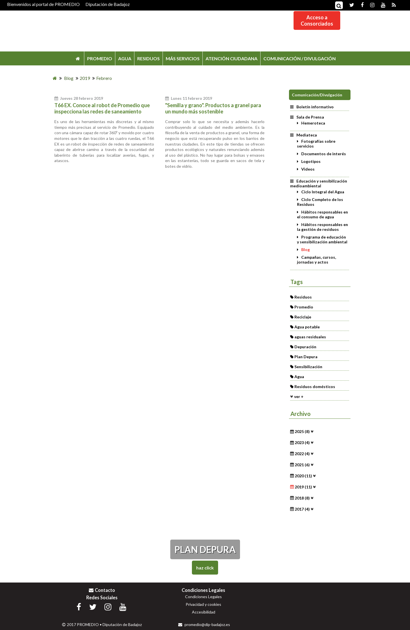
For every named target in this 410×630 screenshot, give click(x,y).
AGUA (124, 58)
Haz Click (205, 567)
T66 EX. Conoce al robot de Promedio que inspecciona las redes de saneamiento (102, 108)
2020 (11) (303, 475)
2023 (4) (302, 442)
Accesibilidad (203, 612)
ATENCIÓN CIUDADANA (231, 58)
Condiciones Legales (203, 596)
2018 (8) (302, 498)
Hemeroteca (313, 123)
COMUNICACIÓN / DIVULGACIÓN (299, 58)
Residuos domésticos (314, 386)
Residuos (303, 297)
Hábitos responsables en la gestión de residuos (322, 227)
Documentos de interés (323, 153)
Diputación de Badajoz (107, 4)
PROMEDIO (99, 58)
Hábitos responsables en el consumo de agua (322, 214)
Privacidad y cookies (203, 604)
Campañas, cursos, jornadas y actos (316, 259)
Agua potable (307, 326)
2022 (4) (302, 453)
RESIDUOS (148, 58)
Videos (308, 169)
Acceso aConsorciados (317, 20)
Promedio (303, 306)
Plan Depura (305, 356)
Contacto (102, 590)
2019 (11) (303, 486)
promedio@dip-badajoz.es (204, 624)
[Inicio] (54, 78)
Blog (305, 249)
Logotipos (311, 161)
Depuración (305, 346)
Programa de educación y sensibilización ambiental (322, 239)
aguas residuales (310, 336)
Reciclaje (302, 316)
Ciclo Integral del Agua (322, 191)
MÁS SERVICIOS (183, 58)
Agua (299, 376)
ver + (299, 396)
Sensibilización (308, 366)
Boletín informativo (312, 106)
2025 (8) (302, 431)
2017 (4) (302, 509)
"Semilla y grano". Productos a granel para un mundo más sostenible (213, 108)
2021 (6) (302, 464)
